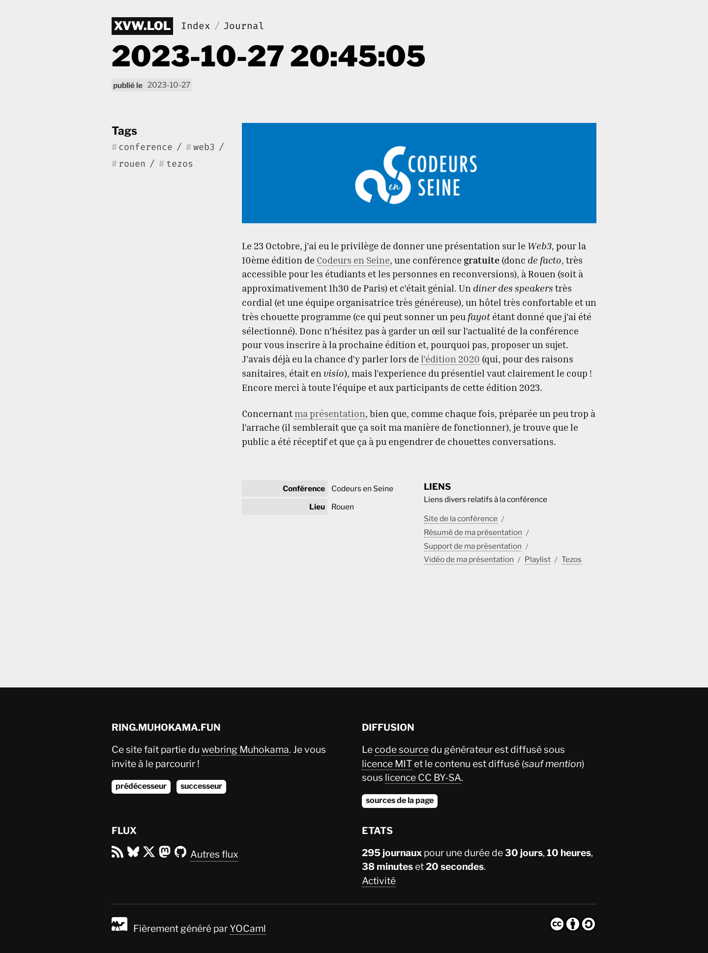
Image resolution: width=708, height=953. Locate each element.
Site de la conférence (461, 518)
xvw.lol (142, 26)
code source (402, 749)
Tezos (571, 559)
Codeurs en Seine (353, 260)
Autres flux (214, 854)
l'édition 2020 (450, 358)
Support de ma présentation (473, 546)
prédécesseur (141, 786)
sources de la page (400, 800)
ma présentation (330, 413)
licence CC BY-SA (423, 777)
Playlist (538, 559)
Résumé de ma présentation (473, 532)
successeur (201, 786)
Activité (379, 881)
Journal (244, 26)
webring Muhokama (245, 749)
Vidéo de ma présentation (469, 559)
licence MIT (387, 764)
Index (195, 26)
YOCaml (248, 928)
